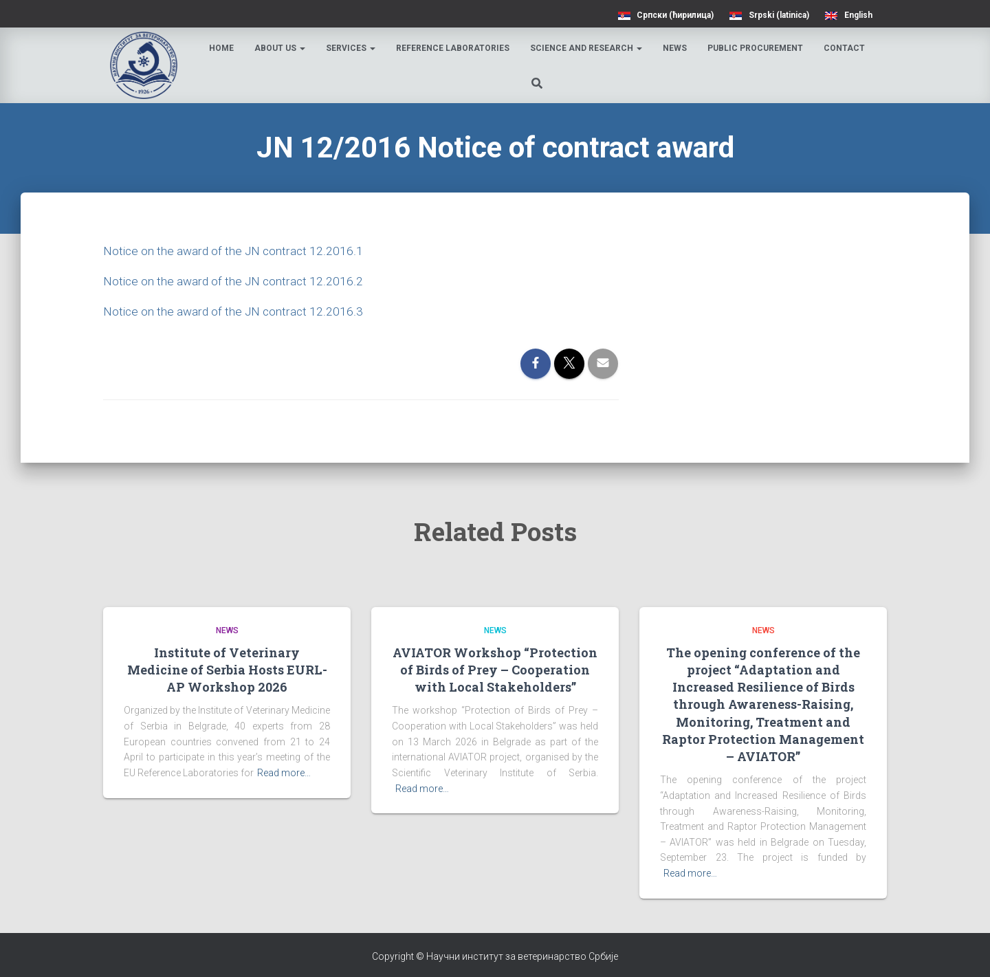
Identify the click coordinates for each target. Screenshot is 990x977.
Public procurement (757, 48)
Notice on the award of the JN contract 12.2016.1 (234, 250)
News (677, 48)
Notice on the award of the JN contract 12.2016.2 (234, 281)
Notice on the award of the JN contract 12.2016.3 (234, 311)
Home (223, 48)
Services (352, 48)
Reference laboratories (455, 48)
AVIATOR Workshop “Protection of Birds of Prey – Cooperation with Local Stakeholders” (495, 669)
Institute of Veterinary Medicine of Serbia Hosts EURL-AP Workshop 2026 (227, 669)
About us (281, 48)
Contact (846, 48)
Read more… (284, 772)
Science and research (588, 48)
